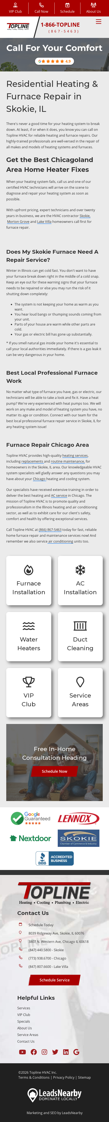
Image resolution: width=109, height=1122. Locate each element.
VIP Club (23, 1014)
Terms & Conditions (34, 1077)
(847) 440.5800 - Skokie (46, 950)
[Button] (68, 8)
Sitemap (84, 1077)
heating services (75, 455)
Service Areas (27, 1034)
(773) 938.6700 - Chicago (47, 958)
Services (23, 1008)
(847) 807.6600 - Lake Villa (48, 966)
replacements (32, 461)
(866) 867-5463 (50, 529)
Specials (23, 1021)
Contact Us (26, 1041)
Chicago (39, 479)
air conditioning (60, 541)
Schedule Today (41, 925)
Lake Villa (44, 221)
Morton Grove (18, 221)
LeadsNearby (72, 1113)
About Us (24, 1028)
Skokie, (85, 215)
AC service (59, 495)
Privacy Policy (63, 1077)
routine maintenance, (68, 461)
